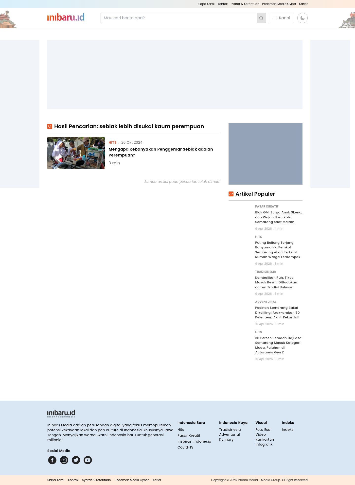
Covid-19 (185, 447)
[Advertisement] (174, 74)
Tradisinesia (230, 429)
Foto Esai (263, 429)
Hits (181, 429)
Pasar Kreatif (189, 435)
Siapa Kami (206, 4)
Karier (303, 4)
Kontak (222, 4)
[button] (302, 18)
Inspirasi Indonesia (194, 441)
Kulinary (226, 439)
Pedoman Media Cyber (279, 4)
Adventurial (229, 434)
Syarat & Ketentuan (245, 4)
